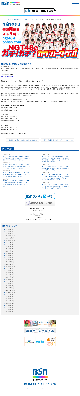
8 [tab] (43, 359)
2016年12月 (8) (10, 288)
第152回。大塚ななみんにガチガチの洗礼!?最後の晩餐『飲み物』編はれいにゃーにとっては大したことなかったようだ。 (55, 167)
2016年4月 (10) (10, 305)
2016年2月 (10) (10, 309)
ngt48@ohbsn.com (38, 210)
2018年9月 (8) (9, 242)
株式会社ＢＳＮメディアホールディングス (40, 384)
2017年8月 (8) (9, 270)
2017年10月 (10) (10, 266)
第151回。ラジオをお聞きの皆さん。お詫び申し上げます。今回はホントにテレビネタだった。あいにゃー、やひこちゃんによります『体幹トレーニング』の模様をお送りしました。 (55, 176)
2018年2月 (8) (9, 257)
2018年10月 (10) (10, 240)
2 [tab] (40, 348)
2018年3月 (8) (9, 255)
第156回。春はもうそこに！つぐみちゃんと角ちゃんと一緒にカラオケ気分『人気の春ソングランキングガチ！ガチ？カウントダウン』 (16, 165)
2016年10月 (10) (10, 292)
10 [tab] (47, 359)
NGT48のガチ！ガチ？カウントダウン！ (27, 19)
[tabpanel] (29, 341)
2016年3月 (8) (9, 307)
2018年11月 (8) (10, 238)
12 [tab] (51, 359)
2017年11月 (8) (10, 264)
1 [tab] (38, 348)
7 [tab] (41, 359)
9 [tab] (45, 359)
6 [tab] (39, 359)
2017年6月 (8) (9, 275)
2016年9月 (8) (9, 294)
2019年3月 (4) (9, 229)
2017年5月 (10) (10, 277)
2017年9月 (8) (9, 268)
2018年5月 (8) (9, 251)
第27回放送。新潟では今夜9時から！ (16, 64)
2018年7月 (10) (10, 246)
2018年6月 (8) (9, 249)
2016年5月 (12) (10, 303)
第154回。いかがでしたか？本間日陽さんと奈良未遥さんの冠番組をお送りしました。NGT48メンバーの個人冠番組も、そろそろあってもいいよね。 (16, 182)
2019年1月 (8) (9, 233)
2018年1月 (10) (10, 259)
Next (58, 342)
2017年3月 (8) (9, 281)
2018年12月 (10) (10, 236)
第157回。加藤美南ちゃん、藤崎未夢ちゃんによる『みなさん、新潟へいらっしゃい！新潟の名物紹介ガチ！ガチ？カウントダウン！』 (16, 157)
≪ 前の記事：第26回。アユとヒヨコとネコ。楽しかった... (22, 140)
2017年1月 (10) (10, 286)
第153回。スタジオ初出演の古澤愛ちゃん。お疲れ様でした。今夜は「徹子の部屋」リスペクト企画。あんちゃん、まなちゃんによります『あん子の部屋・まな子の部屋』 (55, 158)
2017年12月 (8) (10, 262)
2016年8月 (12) (10, 296)
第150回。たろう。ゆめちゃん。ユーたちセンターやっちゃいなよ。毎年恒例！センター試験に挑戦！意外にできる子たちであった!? (55, 185)
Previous (23, 342)
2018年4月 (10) (10, 253)
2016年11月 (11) (10, 290)
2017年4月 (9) (9, 279)
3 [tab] (42, 348)
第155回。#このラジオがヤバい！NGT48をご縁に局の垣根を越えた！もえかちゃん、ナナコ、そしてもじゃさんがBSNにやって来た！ (16, 173)
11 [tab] (49, 359)
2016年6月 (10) (10, 301)
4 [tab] (35, 359)
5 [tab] (37, 359)
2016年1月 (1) (9, 312)
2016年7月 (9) (9, 299)
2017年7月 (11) (10, 273)
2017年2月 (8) (9, 283)
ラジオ (10, 19)
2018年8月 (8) (9, 244)
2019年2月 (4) (9, 231)
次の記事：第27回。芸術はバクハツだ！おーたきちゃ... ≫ (57, 140)
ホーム (3, 19)
